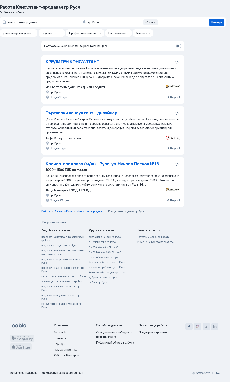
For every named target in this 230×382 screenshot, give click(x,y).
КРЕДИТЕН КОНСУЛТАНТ (73, 61)
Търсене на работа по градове (155, 241)
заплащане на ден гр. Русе (105, 236)
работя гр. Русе (98, 282)
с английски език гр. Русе (104, 257)
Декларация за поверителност (62, 372)
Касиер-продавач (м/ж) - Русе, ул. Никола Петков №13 (102, 163)
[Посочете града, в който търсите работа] (119, 22)
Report (173, 97)
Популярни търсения (57, 222)
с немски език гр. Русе (102, 241)
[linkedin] (214, 326)
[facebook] (189, 326)
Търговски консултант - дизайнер (81, 112)
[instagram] (197, 326)
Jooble (215, 373)
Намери (216, 22)
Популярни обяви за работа (153, 236)
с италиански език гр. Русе (105, 251)
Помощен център (65, 349)
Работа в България (66, 355)
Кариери (59, 344)
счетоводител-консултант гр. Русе (62, 281)
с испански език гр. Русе (103, 246)
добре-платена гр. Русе (103, 277)
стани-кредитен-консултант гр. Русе (63, 276)
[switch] (178, 46)
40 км (151, 22)
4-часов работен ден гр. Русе (107, 272)
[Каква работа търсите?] (39, 22)
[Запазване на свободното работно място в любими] (177, 62)
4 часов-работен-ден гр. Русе (107, 262)
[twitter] (206, 326)
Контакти (60, 338)
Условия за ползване (23, 372)
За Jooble (60, 332)
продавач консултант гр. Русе (59, 245)
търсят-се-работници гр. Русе (107, 267)
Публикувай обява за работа (115, 342)
